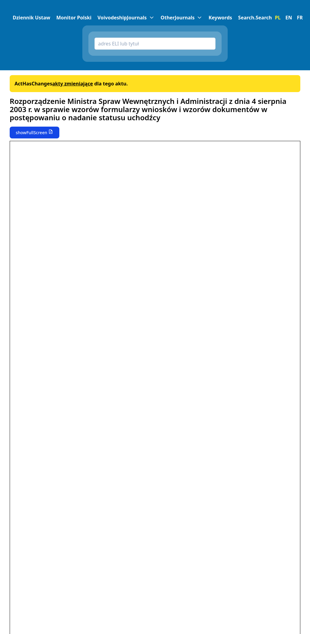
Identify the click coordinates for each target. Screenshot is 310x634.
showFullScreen (31, 132)
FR (300, 17)
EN (288, 17)
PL (278, 17)
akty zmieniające (72, 83)
